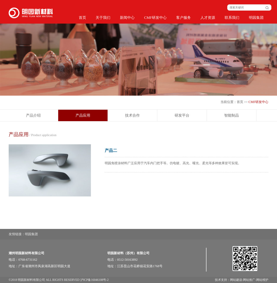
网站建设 (236, 279)
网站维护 (262, 279)
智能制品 (231, 115)
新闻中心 (127, 18)
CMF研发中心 (155, 18)
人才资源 (207, 18)
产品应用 (83, 115)
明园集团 (256, 18)
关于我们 (103, 18)
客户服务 (183, 18)
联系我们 (232, 18)
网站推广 (249, 279)
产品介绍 (33, 115)
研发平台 (182, 115)
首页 (82, 18)
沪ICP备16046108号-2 (94, 279)
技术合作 (132, 115)
